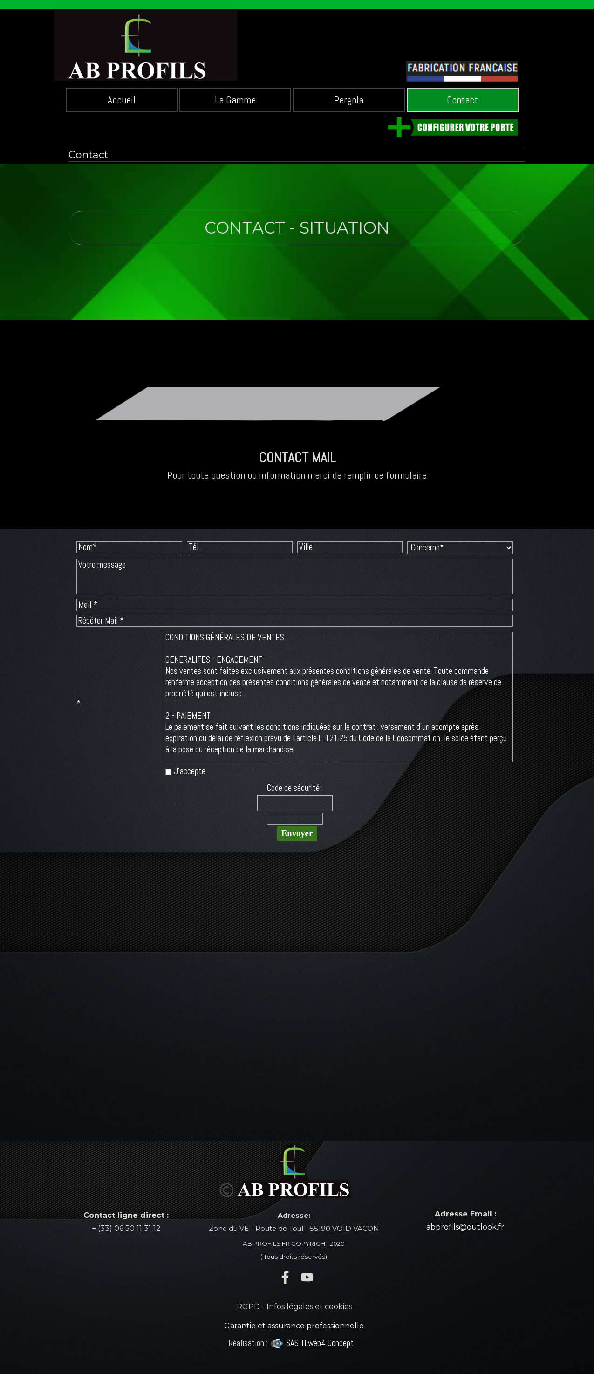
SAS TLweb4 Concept (320, 1343)
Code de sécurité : (295, 788)
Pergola (348, 100)
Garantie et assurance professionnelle (294, 1325)
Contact (462, 100)
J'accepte (189, 771)
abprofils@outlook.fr (465, 1227)
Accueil (122, 100)
